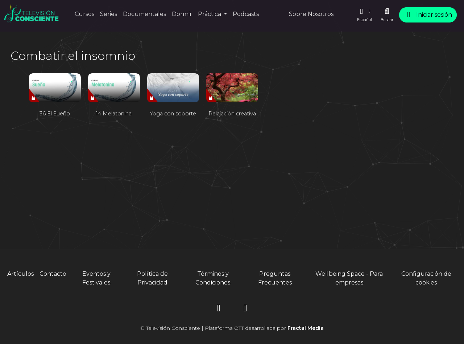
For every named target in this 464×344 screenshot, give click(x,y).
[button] (364, 15)
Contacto (53, 273)
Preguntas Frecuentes (275, 278)
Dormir (182, 14)
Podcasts (246, 14)
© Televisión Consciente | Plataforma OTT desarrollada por (232, 328)
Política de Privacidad (152, 278)
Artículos (20, 273)
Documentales (144, 14)
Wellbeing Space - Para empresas (349, 278)
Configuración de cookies (426, 278)
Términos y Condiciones (212, 278)
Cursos (84, 14)
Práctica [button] (210, 14)
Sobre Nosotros (311, 14)
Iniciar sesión (428, 15)
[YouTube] (245, 309)
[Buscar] (387, 15)
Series (108, 14)
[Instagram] (218, 309)
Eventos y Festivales (96, 278)
